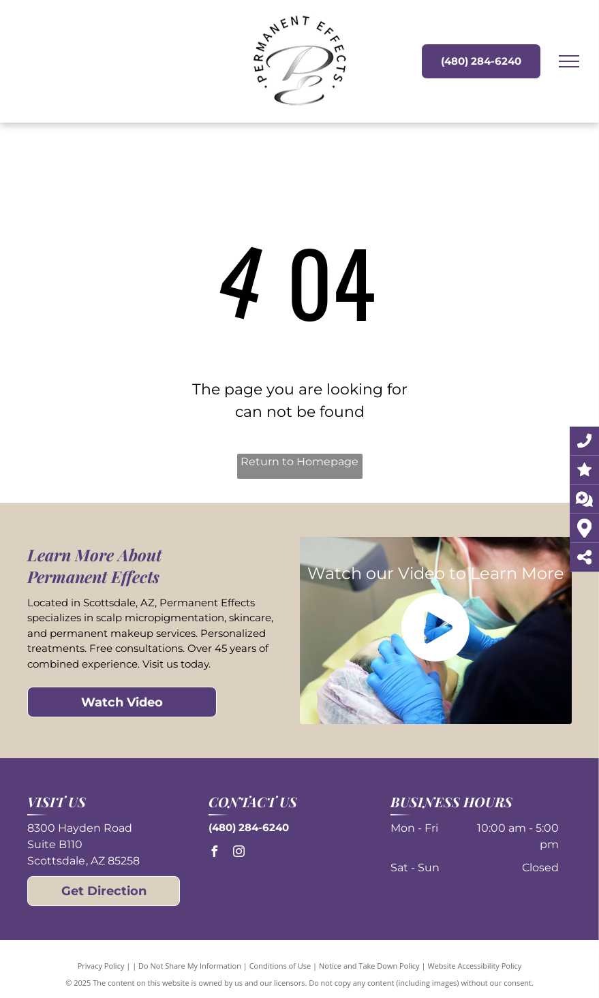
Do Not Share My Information (189, 966)
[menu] (569, 61)
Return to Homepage (299, 461)
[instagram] (238, 853)
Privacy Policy (101, 966)
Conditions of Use (280, 966)
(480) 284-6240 (249, 827)
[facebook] (214, 853)
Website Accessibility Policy (474, 966)
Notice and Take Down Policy (369, 966)
